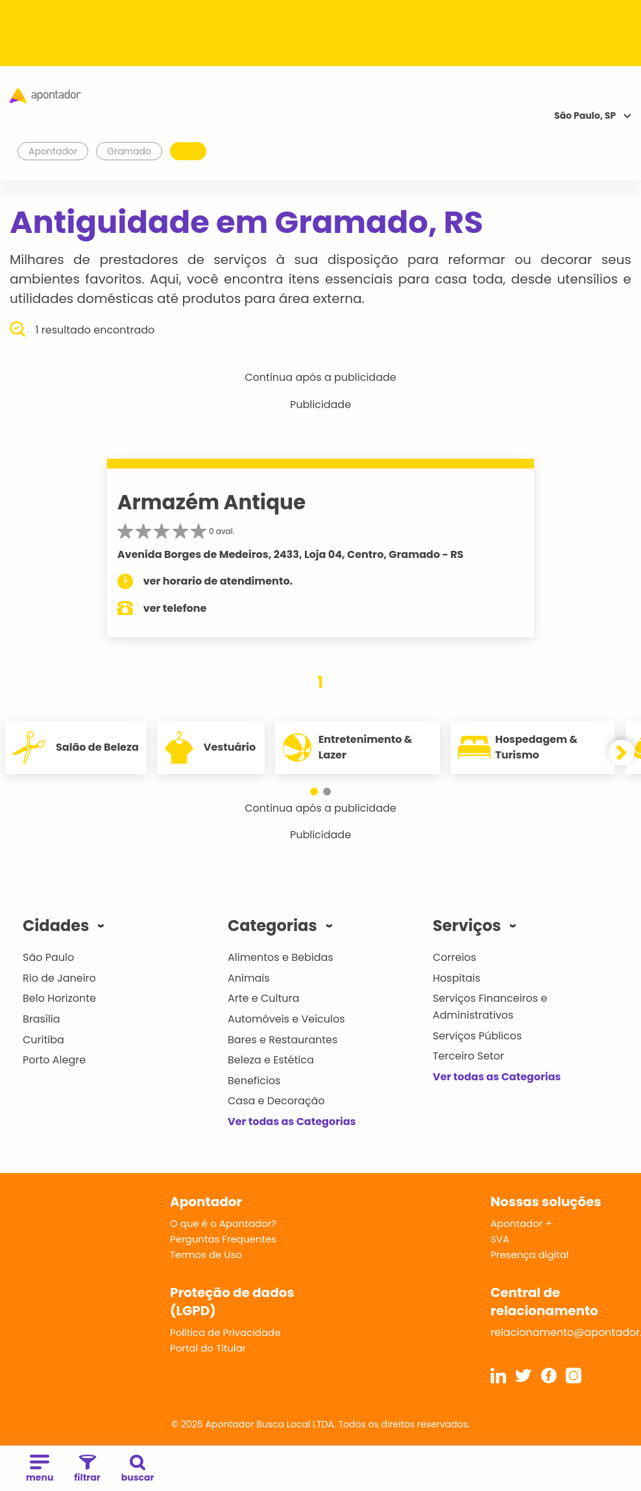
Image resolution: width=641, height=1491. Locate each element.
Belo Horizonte (59, 998)
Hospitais (456, 978)
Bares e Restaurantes (282, 1039)
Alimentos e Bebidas (280, 957)
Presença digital (529, 1254)
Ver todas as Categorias (292, 1121)
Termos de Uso (206, 1254)
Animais (249, 978)
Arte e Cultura (263, 998)
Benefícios (254, 1080)
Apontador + (521, 1223)
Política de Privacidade (225, 1332)
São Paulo (48, 957)
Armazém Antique (211, 502)
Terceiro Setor (468, 1056)
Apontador (53, 151)
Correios (454, 957)
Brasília (41, 1019)
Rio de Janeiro (59, 978)
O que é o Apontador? (223, 1223)
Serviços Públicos (477, 1035)
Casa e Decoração (276, 1100)
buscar (137, 1469)
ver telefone (175, 608)
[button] (314, 791)
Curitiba (43, 1039)
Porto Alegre (54, 1059)
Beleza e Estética (271, 1059)
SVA (499, 1239)
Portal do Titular (208, 1348)
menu (39, 1469)
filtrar (87, 1469)
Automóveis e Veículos (286, 1019)
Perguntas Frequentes (223, 1239)
